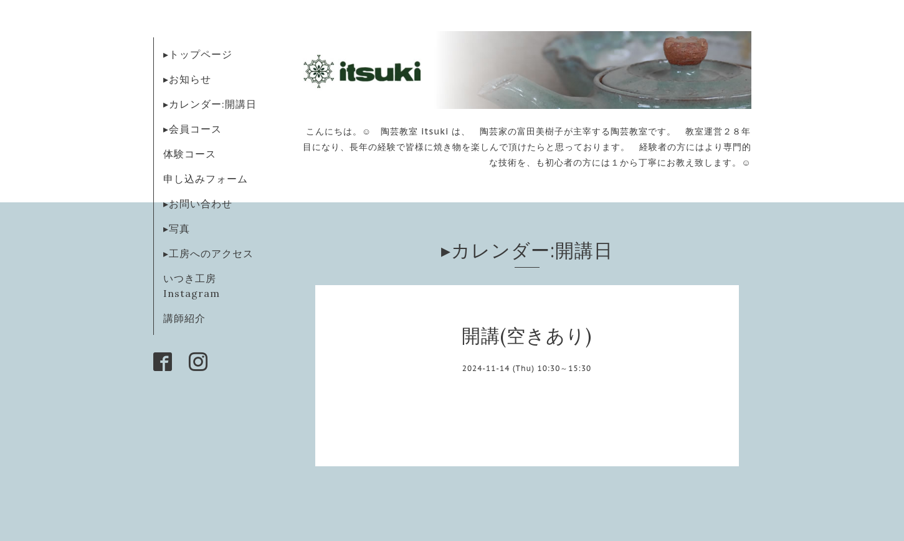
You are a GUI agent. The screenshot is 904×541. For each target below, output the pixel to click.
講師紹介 (184, 318)
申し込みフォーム (205, 178)
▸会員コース (192, 129)
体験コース (189, 154)
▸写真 (176, 228)
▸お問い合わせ (197, 203)
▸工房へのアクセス (208, 253)
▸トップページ (197, 54)
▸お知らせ (187, 79)
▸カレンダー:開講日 (210, 104)
